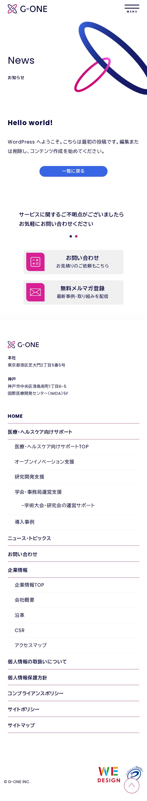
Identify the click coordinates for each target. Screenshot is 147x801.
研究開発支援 (30, 477)
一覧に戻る (73, 171)
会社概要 (25, 600)
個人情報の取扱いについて (37, 662)
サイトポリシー (23, 709)
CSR (20, 630)
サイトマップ (21, 725)
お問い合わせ (23, 554)
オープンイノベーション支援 (44, 462)
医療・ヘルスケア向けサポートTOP (52, 446)
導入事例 (25, 522)
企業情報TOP (29, 585)
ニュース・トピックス (29, 538)
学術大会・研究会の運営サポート (59, 505)
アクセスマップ (31, 645)
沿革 (20, 615)
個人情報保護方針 (27, 678)
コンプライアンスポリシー (36, 693)
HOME (15, 416)
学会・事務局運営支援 (38, 492)
